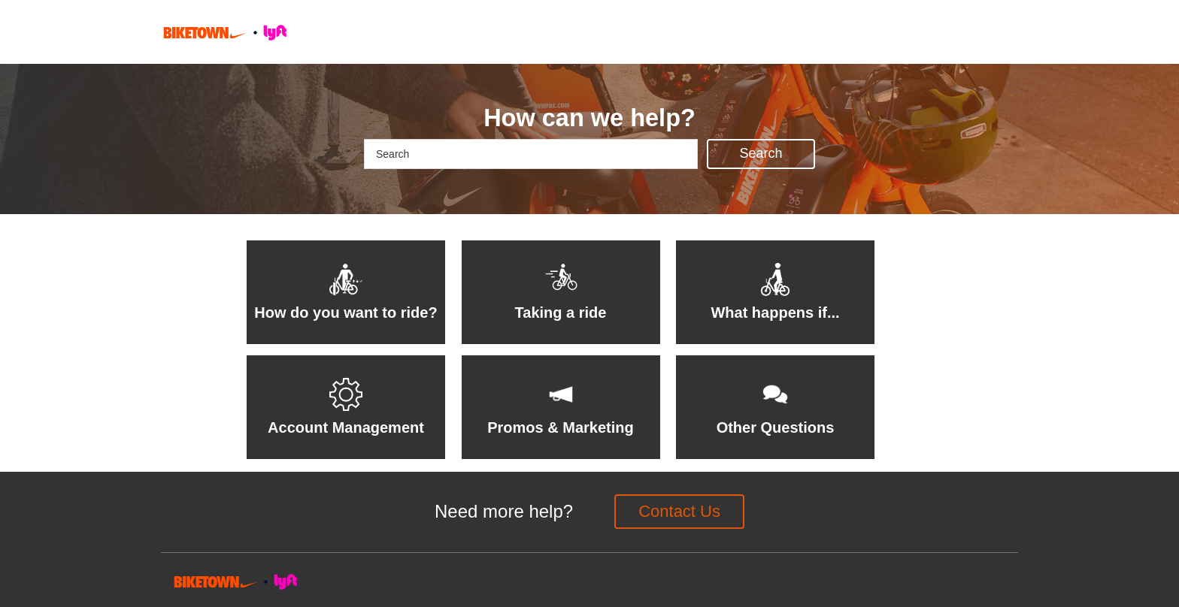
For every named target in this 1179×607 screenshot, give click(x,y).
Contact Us (679, 511)
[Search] (531, 154)
